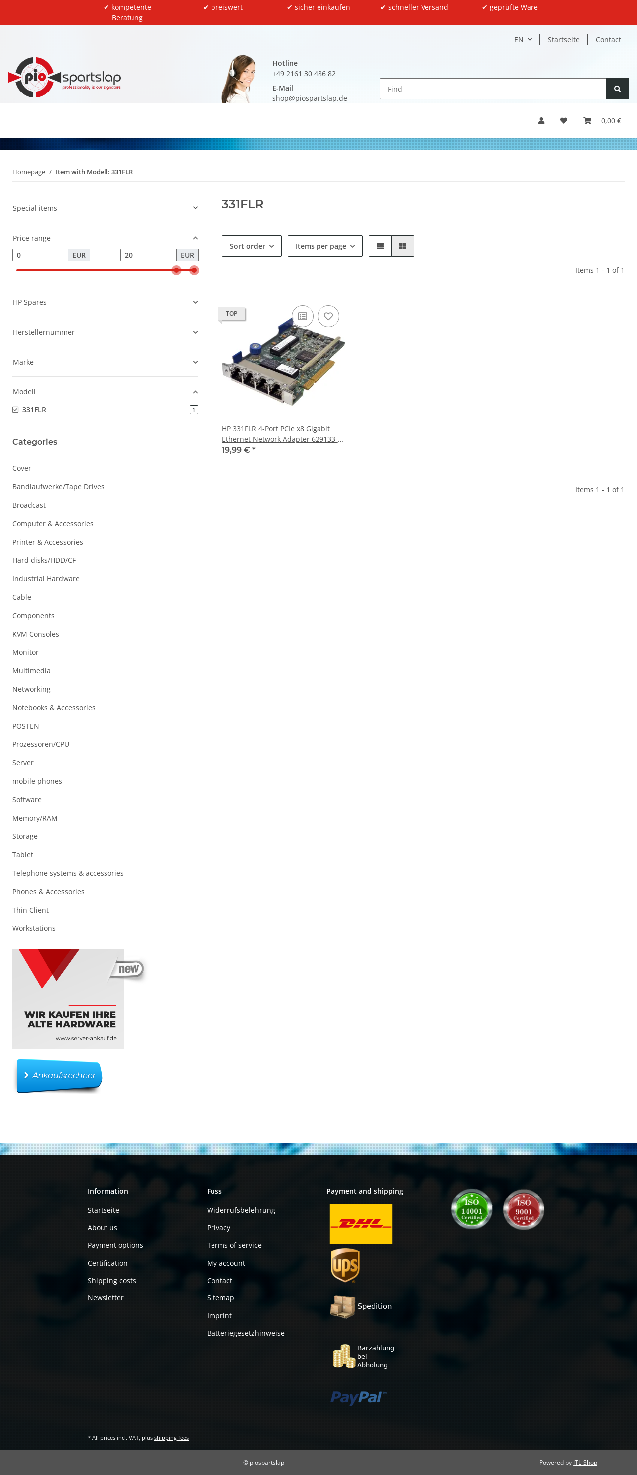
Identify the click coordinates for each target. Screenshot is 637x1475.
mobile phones (37, 781)
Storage (25, 836)
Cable (21, 597)
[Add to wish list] (328, 316)
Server (23, 762)
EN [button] (519, 39)
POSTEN (25, 726)
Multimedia (31, 670)
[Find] (493, 88)
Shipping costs (112, 1280)
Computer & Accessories (53, 523)
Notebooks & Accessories (54, 707)
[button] (541, 120)
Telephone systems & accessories (68, 873)
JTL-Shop (585, 1462)
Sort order (247, 246)
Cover (21, 468)
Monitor (25, 652)
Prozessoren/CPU (40, 744)
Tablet (22, 854)
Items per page (321, 246)
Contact (608, 39)
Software (27, 799)
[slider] (176, 270)
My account (226, 1263)
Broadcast (29, 505)
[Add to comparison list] (303, 316)
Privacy (218, 1227)
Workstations (34, 928)
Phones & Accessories (48, 891)
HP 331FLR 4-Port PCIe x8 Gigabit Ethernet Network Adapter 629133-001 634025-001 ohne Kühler (280, 434)
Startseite (564, 39)
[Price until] (148, 255)
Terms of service (234, 1245)
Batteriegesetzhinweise (246, 1333)
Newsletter (106, 1297)
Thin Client (30, 910)
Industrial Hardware (46, 578)
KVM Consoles (35, 634)
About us (102, 1227)
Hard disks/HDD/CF (44, 560)
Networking (31, 689)
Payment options (115, 1245)
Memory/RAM (35, 818)
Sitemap (220, 1297)
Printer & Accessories (47, 542)
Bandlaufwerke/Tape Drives (58, 486)
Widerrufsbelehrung (241, 1210)
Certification (108, 1263)
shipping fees (171, 1437)
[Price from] (40, 255)
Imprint (219, 1315)
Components (33, 615)
